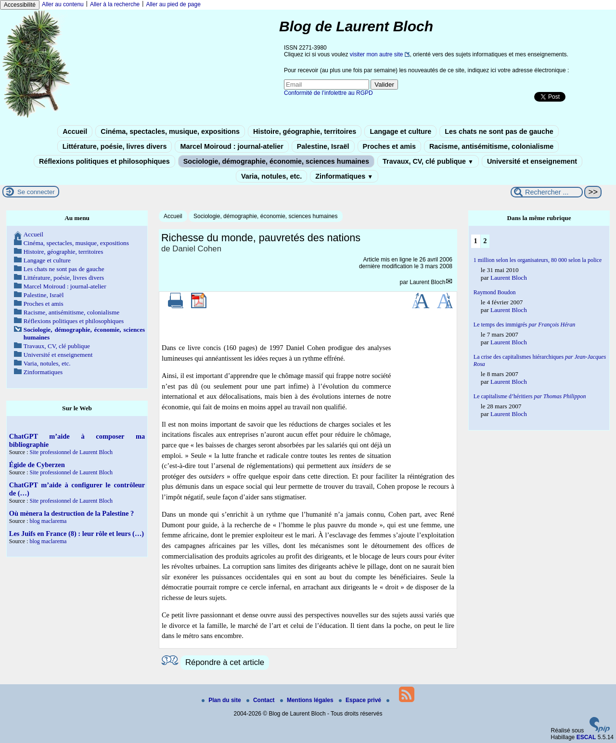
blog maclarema (47, 521)
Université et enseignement (532, 161)
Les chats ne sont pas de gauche (499, 131)
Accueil (75, 131)
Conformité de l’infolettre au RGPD (328, 93)
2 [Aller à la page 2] (485, 241)
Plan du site (222, 700)
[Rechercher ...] (547, 192)
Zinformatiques (344, 176)
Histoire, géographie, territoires (304, 131)
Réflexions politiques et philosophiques (104, 161)
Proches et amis (389, 146)
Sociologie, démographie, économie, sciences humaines (276, 161)
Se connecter (36, 192)
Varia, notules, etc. (271, 176)
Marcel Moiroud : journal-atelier (231, 146)
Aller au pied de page (173, 4)
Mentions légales (307, 700)
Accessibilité (20, 4)
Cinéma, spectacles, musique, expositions (170, 131)
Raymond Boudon (495, 292)
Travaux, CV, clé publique (428, 161)
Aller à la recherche (115, 4)
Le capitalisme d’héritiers (530, 396)
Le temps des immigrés (524, 324)
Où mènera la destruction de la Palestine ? (71, 513)
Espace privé (361, 700)
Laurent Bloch (427, 282)
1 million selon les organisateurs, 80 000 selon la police (538, 260)
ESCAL (586, 737)
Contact (261, 700)
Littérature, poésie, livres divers (115, 146)
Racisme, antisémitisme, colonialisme (491, 146)
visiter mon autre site (376, 54)
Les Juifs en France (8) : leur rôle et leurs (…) (76, 533)
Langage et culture (400, 131)
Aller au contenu (63, 4)
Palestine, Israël (323, 146)
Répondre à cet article (224, 662)
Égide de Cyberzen (37, 465)
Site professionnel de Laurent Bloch (71, 452)
